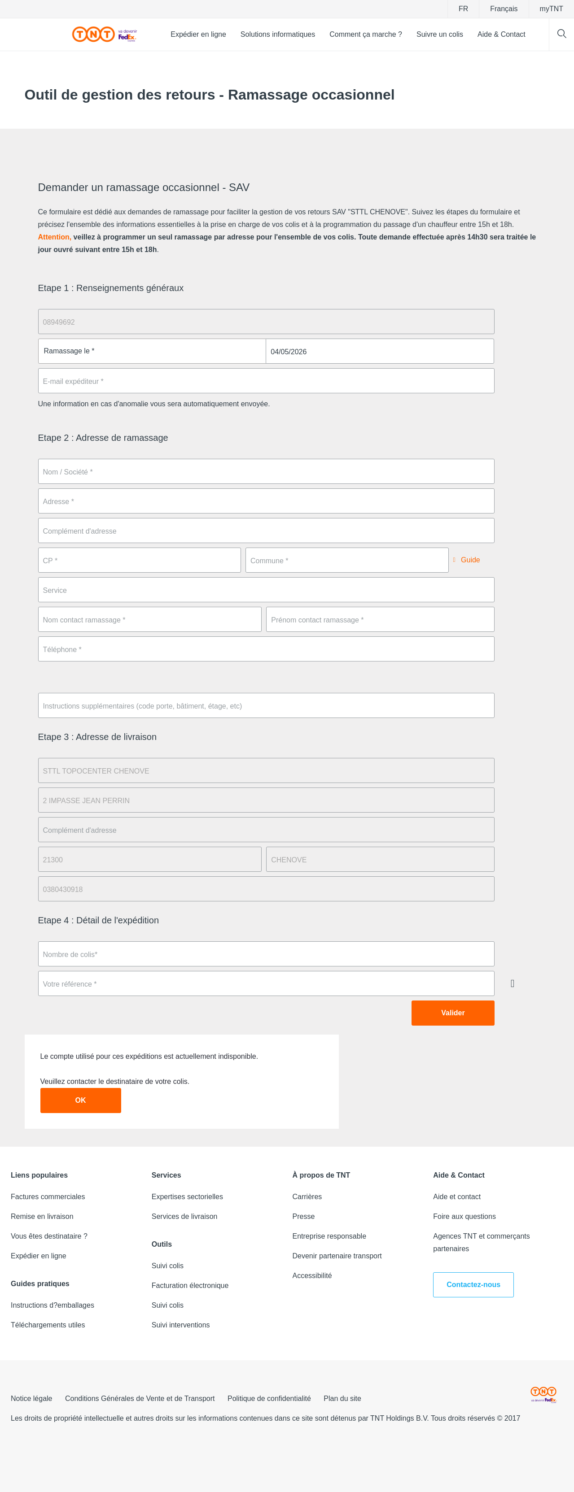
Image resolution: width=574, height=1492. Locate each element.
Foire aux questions (464, 1216)
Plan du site (342, 1398)
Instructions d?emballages (52, 1305)
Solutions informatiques (278, 34)
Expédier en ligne (198, 34)
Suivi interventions (181, 1325)
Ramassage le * (69, 351)
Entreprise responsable (330, 1236)
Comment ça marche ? (365, 34)
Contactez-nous (473, 1284)
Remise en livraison (42, 1216)
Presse (304, 1216)
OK (80, 1100)
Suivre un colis (439, 34)
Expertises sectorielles (187, 1197)
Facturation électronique (190, 1285)
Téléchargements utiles (48, 1325)
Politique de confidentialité (269, 1398)
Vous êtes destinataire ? (49, 1236)
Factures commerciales (48, 1197)
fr (463, 9)
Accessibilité (312, 1275)
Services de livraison (185, 1216)
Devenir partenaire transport (337, 1256)
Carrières (307, 1197)
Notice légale (32, 1398)
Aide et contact (457, 1197)
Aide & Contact (502, 34)
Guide (469, 560)
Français (503, 9)
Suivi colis (168, 1266)
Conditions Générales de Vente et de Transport (140, 1398)
